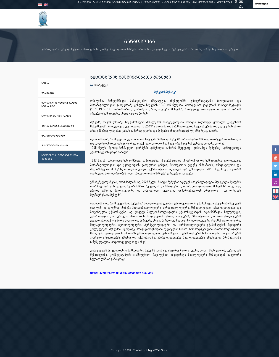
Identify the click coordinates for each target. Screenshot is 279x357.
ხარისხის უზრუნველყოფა (170, 18)
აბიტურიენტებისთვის (176, 2)
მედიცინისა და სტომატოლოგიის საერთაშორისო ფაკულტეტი (125, 49)
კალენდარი (225, 2)
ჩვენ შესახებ (74, 18)
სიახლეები (84, 2)
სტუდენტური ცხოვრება (127, 2)
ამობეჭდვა (99, 85)
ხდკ (194, 2)
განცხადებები (102, 2)
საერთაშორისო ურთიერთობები (213, 18)
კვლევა (110, 18)
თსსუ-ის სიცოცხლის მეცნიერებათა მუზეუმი (123, 273)
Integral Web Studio (157, 350)
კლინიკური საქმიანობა (134, 18)
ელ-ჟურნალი (152, 2)
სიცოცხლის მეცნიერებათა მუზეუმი (214, 49)
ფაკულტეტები (70, 49)
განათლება (94, 18)
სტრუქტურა (179, 49)
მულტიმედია (206, 2)
